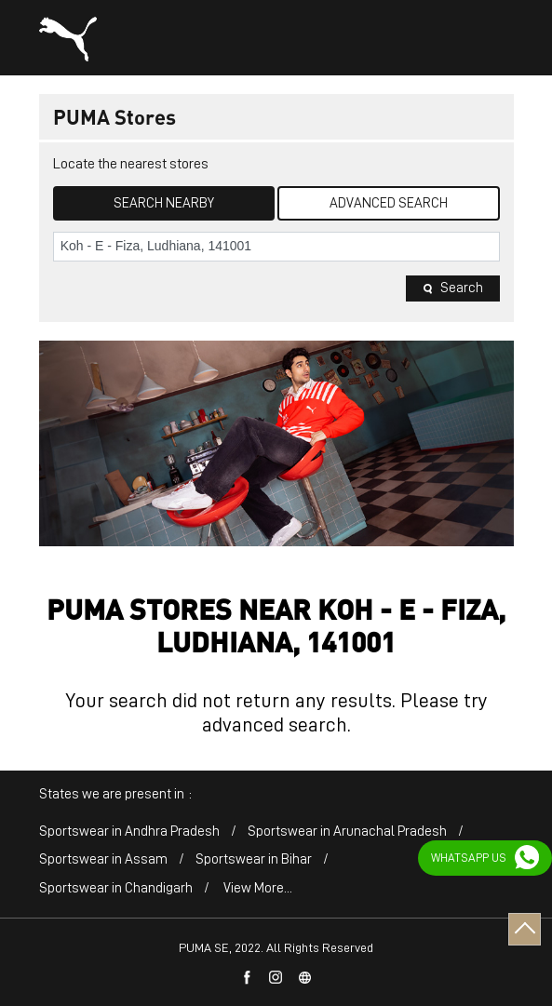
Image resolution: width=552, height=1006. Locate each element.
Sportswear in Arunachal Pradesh (347, 831)
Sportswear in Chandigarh (116, 888)
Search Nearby (164, 203)
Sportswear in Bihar (253, 859)
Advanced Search (389, 203)
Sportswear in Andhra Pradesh (129, 831)
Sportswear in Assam (103, 859)
